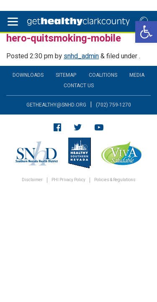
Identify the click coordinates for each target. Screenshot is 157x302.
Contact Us (79, 85)
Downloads (28, 75)
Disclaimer (32, 180)
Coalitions (103, 75)
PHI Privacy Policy (68, 180)
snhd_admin (81, 56)
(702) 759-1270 (113, 105)
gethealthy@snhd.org (56, 105)
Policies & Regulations (115, 180)
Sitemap (66, 75)
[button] (146, 32)
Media (136, 75)
